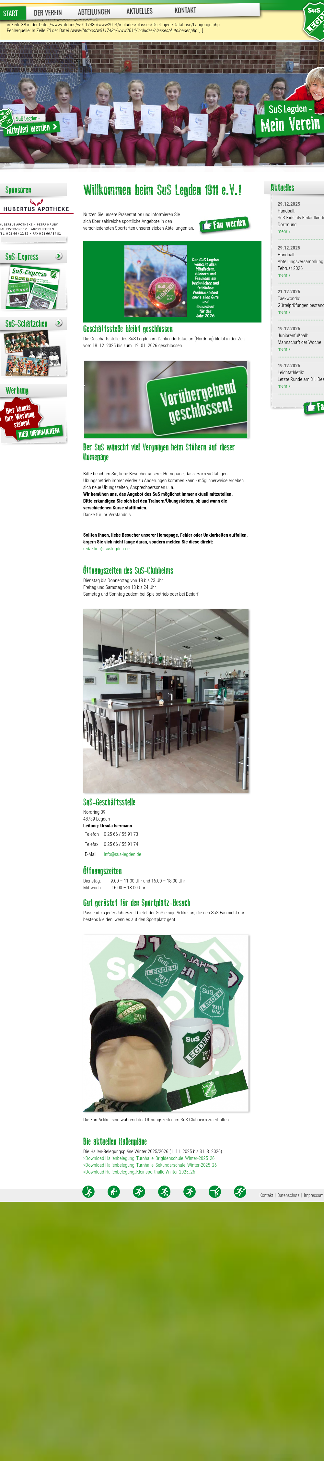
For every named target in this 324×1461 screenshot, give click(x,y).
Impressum (314, 1195)
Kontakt (185, 10)
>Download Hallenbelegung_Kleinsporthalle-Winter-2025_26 (139, 1172)
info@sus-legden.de (122, 854)
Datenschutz (288, 1195)
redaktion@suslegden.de (106, 549)
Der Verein (48, 12)
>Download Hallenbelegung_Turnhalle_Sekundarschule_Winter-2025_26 (150, 1165)
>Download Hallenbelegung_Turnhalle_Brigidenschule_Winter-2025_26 (148, 1158)
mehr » (284, 231)
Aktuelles (139, 11)
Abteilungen (94, 11)
